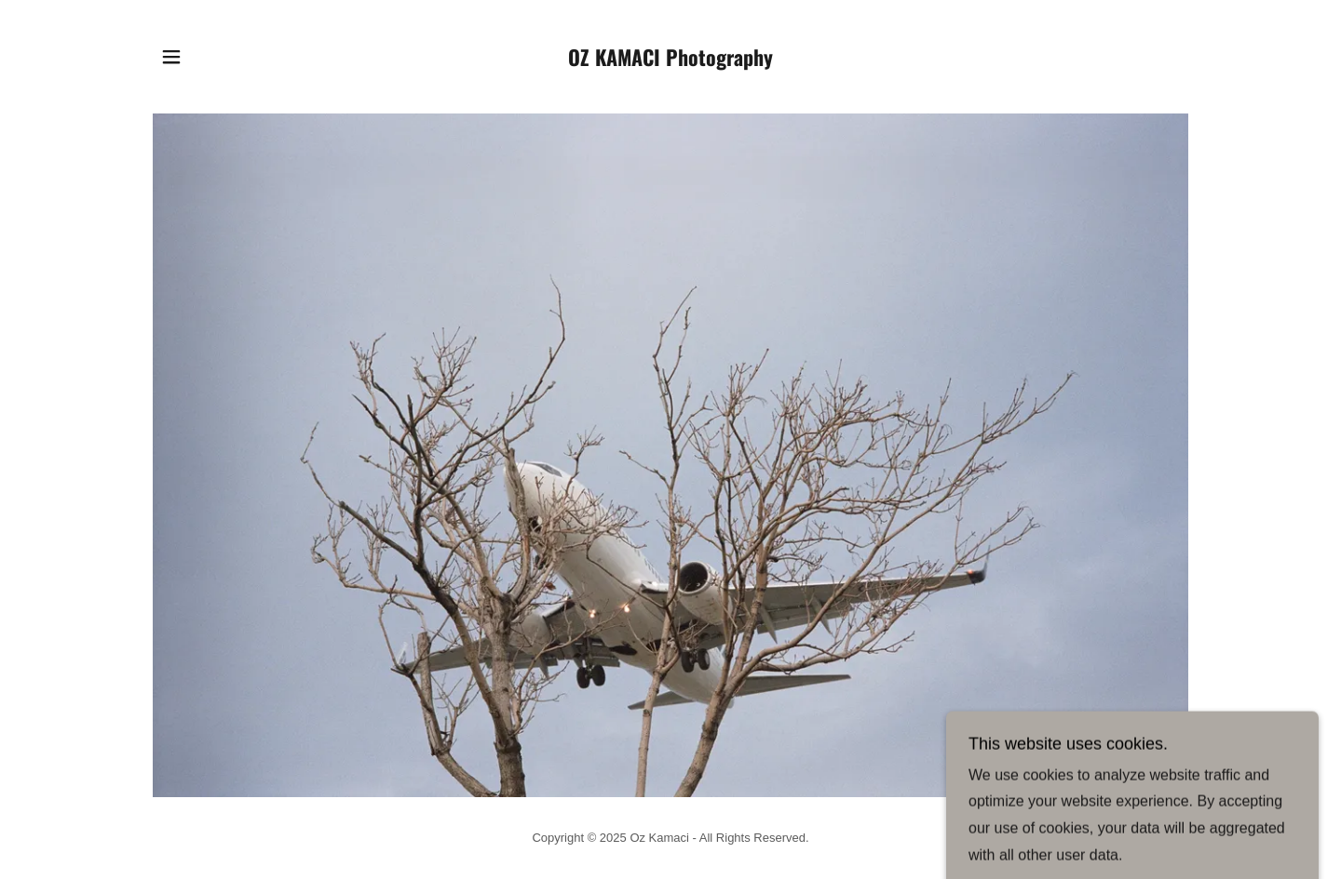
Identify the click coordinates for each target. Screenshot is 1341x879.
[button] (171, 56)
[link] (671, 61)
